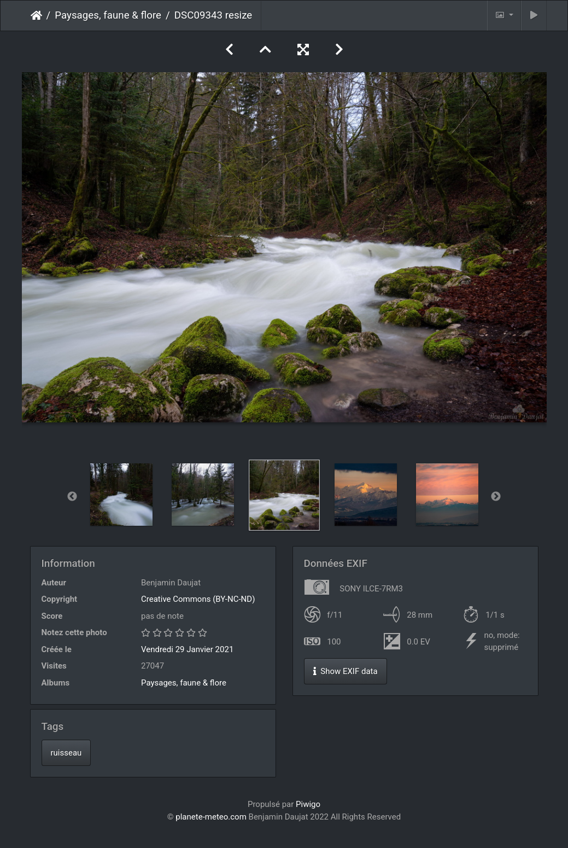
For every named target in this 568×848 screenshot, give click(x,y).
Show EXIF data (345, 671)
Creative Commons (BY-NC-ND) (198, 599)
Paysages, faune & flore (108, 15)
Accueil (36, 15)
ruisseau (66, 753)
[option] (121, 494)
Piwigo (308, 804)
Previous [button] (72, 496)
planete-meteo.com (211, 817)
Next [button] (495, 496)
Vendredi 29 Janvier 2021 (187, 649)
